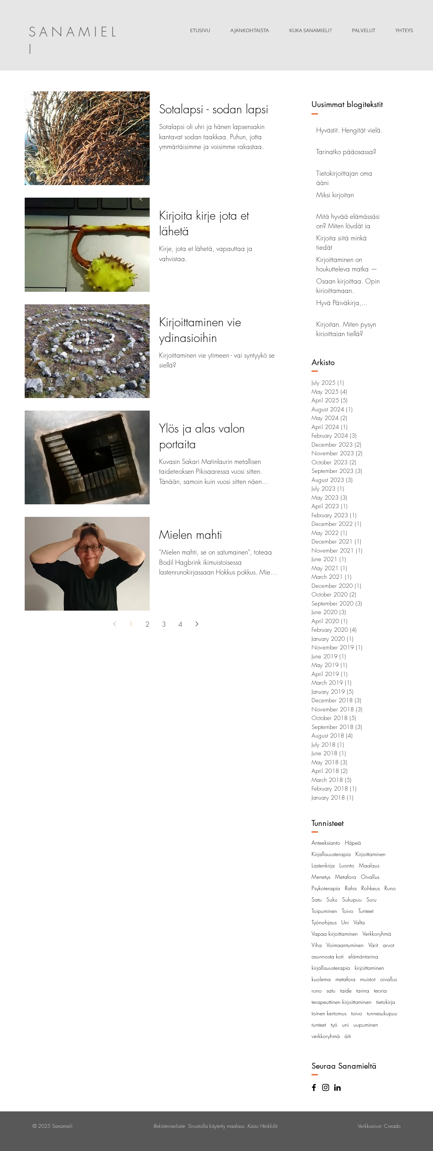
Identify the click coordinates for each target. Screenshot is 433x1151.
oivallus (388, 979)
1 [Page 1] (131, 624)
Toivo (347, 910)
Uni (345, 922)
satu (330, 990)
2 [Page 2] (147, 624)
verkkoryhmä (326, 1036)
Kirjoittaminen (370, 854)
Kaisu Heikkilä (262, 1125)
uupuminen (365, 1024)
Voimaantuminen (345, 945)
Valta (359, 922)
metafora (345, 979)
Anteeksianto (326, 842)
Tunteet (365, 910)
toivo (356, 1013)
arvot (388, 945)
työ (334, 1024)
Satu (317, 899)
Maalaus (369, 865)
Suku (331, 899)
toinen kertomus (329, 1013)
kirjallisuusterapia (331, 967)
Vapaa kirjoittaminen (335, 933)
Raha (351, 888)
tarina (362, 990)
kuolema (321, 979)
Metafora (345, 876)
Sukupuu (352, 899)
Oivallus (370, 876)
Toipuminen (324, 910)
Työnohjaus (324, 922)
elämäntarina (363, 956)
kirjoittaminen (369, 967)
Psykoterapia (326, 888)
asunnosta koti (328, 956)
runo (317, 990)
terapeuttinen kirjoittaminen (341, 1001)
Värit (373, 945)
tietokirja (385, 1001)
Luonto (346, 865)
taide (345, 990)
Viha (317, 945)
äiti (347, 1036)
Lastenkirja (323, 865)
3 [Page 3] (164, 624)
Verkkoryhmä (376, 933)
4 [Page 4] (180, 624)
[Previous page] (115, 624)
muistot (367, 979)
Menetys (321, 876)
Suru (371, 899)
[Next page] (197, 624)
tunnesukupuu (382, 1013)
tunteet (319, 1024)
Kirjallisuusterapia (331, 854)
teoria (380, 990)
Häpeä (353, 842)
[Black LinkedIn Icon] (337, 1087)
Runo (390, 888)
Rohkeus (370, 888)
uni (345, 1024)
